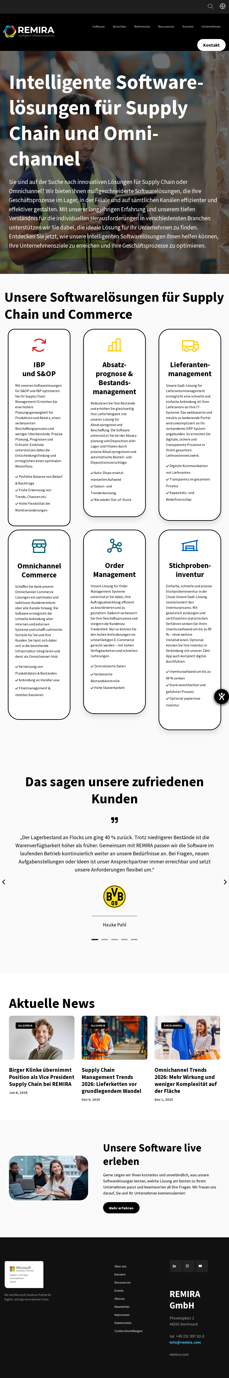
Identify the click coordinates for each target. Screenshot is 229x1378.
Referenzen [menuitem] (142, 26)
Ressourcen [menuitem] (166, 26)
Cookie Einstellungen (128, 1322)
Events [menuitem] (119, 1281)
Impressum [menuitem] (121, 1306)
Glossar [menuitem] (119, 1289)
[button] (95, 930)
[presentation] (4, 877)
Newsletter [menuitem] (122, 1297)
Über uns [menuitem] (120, 1257)
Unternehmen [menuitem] (211, 26)
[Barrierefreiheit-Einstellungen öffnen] (221, 696)
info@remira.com (185, 1333)
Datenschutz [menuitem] (122, 1314)
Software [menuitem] (98, 26)
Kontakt (211, 45)
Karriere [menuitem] (187, 26)
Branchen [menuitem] (119, 26)
